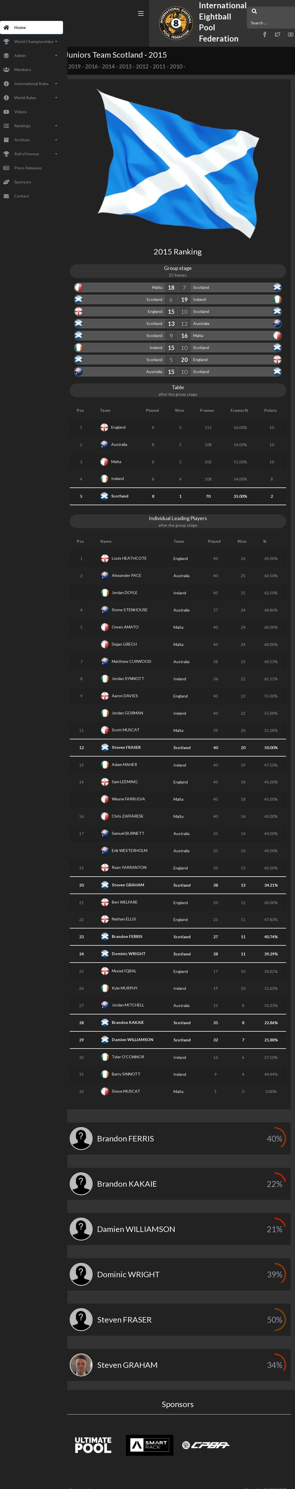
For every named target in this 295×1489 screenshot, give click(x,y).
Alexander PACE (136, 567)
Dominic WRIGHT (138, 945)
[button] (214, 29)
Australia (207, 315)
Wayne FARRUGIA (138, 790)
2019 (85, 66)
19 (189, 291)
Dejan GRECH (133, 635)
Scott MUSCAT (135, 721)
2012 (153, 66)
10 (189, 303)
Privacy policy (92, 1481)
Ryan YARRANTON (138, 859)
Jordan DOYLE (134, 584)
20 (189, 351)
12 (189, 315)
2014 (119, 66)
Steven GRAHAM (137, 876)
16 (189, 327)
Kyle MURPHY (134, 979)
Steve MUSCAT (135, 1082)
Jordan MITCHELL (137, 996)
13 (176, 315)
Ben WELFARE (134, 893)
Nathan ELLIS (133, 910)
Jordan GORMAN (137, 704)
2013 (136, 66)
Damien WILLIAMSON (142, 1031)
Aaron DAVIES (134, 687)
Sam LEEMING (134, 773)
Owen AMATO (134, 618)
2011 (170, 66)
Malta (163, 279)
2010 (187, 66)
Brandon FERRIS (136, 928)
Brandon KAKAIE (137, 1014)
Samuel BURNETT (137, 824)
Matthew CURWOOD (141, 653)
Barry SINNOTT (135, 1065)
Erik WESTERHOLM (139, 842)
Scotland (206, 279)
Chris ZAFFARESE (137, 807)
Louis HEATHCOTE (138, 549)
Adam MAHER (133, 756)
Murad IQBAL (133, 962)
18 (176, 279)
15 (176, 303)
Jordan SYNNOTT (137, 670)
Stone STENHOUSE (139, 601)
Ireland (205, 291)
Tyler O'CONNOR (137, 1048)
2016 (102, 66)
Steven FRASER (135, 738)
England (160, 303)
